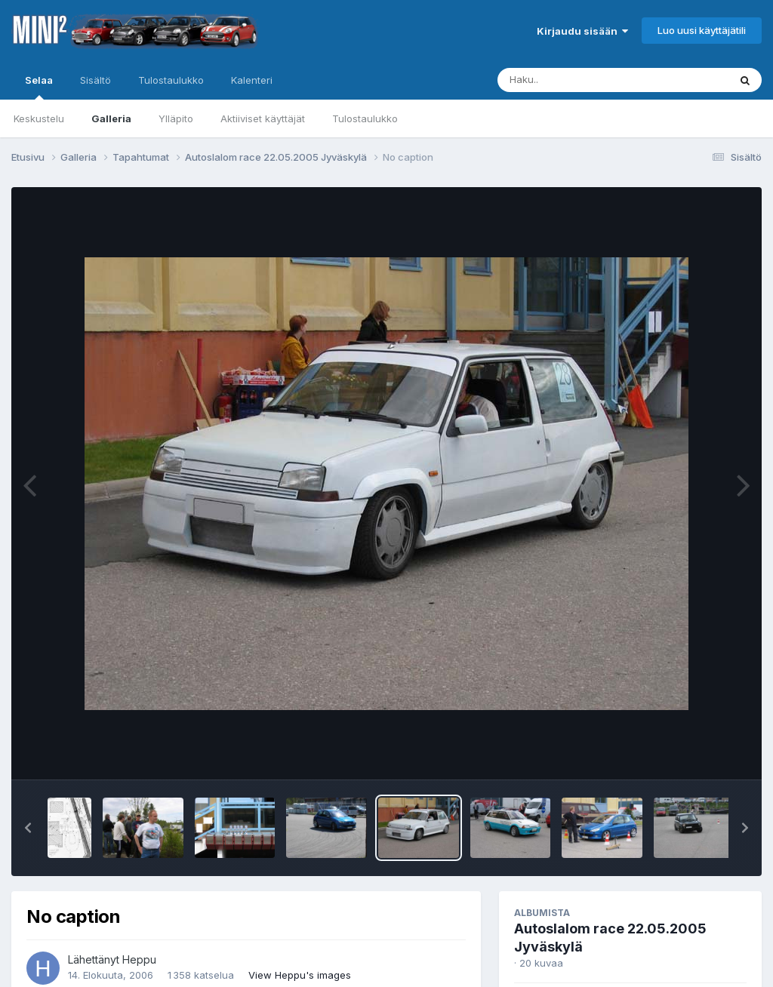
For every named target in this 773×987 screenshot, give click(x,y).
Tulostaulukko (365, 118)
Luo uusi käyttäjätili (702, 30)
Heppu (139, 959)
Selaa (39, 87)
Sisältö (95, 80)
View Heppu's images (299, 975)
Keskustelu (39, 118)
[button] (28, 827)
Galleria (111, 118)
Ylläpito (176, 118)
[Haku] (585, 80)
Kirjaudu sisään (582, 31)
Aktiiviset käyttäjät (262, 118)
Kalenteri (252, 80)
